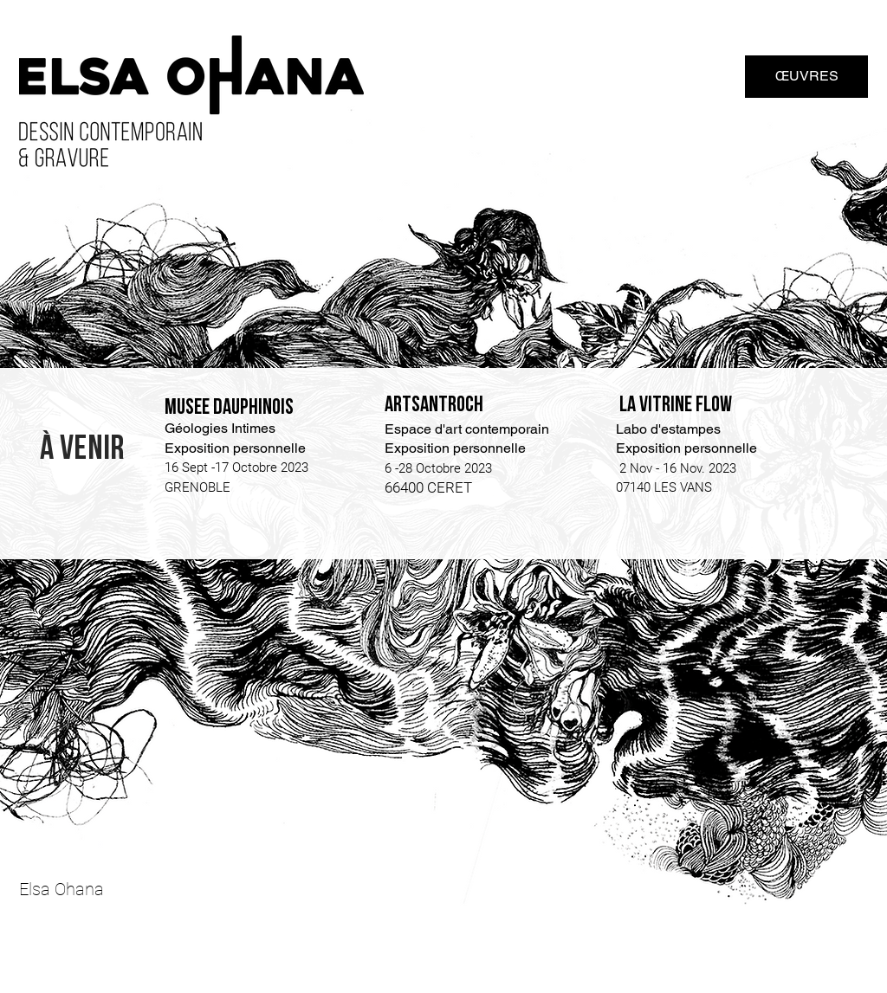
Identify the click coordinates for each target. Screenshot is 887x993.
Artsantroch (434, 404)
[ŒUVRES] (806, 76)
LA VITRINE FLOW (675, 404)
